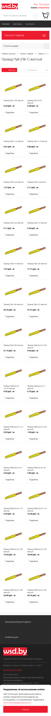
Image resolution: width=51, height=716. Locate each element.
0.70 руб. (37, 392)
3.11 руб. (14, 229)
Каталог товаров (25, 35)
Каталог (6, 24)
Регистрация (44, 4)
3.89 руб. (37, 474)
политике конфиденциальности (17, 703)
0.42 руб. (37, 352)
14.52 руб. (14, 556)
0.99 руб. (14, 433)
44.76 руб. (37, 596)
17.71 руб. (37, 270)
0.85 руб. (37, 148)
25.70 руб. (14, 311)
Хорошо (25, 709)
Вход (36, 4)
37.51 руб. (37, 311)
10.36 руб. (37, 515)
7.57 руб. (14, 270)
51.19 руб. (14, 352)
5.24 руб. (37, 229)
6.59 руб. (14, 515)
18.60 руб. (37, 556)
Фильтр (9, 70)
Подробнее (9, 112)
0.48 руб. (37, 107)
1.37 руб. (14, 188)
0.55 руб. (14, 392)
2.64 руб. (14, 474)
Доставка (17, 24)
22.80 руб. (14, 596)
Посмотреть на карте (12, 670)
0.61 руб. (14, 148)
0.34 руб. (14, 107)
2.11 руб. (37, 188)
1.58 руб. (37, 433)
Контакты (30, 24)
